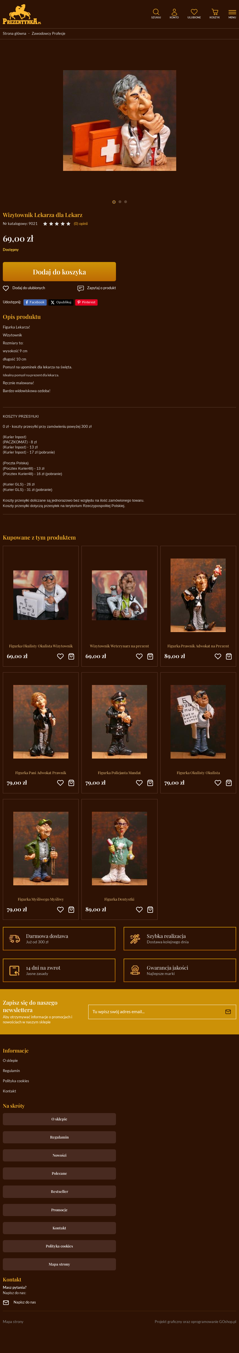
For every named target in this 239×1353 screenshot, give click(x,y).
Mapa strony (59, 1264)
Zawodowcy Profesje (48, 34)
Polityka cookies (16, 1081)
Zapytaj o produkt (101, 288)
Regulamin (11, 1071)
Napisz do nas (25, 1302)
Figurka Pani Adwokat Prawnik (40, 772)
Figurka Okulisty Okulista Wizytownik (41, 645)
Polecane (59, 1173)
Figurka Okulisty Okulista (198, 772)
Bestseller (59, 1191)
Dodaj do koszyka (59, 271)
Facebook (37, 302)
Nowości (59, 1155)
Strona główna (14, 34)
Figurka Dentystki (119, 899)
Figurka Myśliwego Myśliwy (41, 899)
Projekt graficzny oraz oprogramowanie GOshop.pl (195, 1322)
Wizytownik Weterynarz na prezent (119, 645)
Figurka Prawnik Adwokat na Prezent (198, 645)
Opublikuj (63, 302)
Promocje (59, 1209)
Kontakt (9, 1091)
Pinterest (88, 302)
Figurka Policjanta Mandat (119, 772)
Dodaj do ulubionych (28, 288)
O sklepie (10, 1061)
